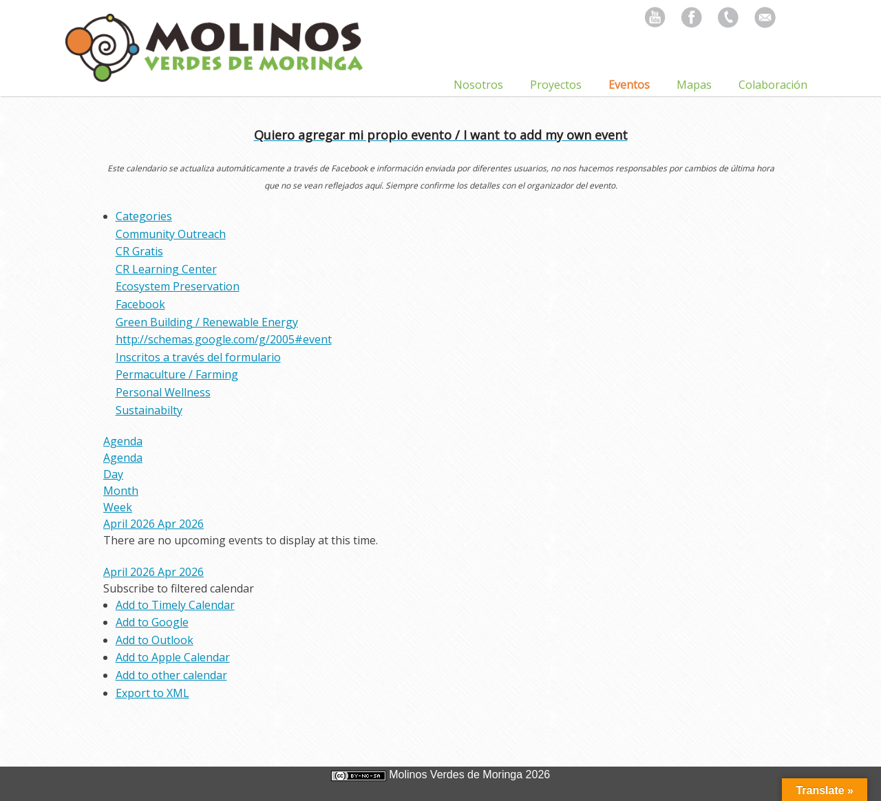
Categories (144, 216)
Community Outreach (171, 234)
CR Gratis (139, 251)
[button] (178, 588)
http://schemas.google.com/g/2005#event (224, 339)
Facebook (140, 304)
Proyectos (556, 84)
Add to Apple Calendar (173, 657)
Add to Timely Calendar (175, 604)
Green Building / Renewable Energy (207, 322)
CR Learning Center (166, 269)
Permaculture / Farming (177, 374)
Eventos (629, 84)
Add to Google (152, 622)
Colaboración (773, 84)
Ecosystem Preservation (178, 286)
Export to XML (152, 693)
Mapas (694, 84)
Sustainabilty (149, 410)
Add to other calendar (171, 675)
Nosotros (478, 84)
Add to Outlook (154, 640)
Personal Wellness (163, 392)
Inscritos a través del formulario (198, 357)
